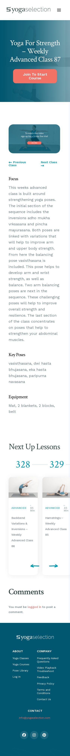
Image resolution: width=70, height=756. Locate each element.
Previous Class (17, 164)
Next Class (49, 164)
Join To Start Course (35, 76)
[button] (59, 10)
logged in (34, 607)
